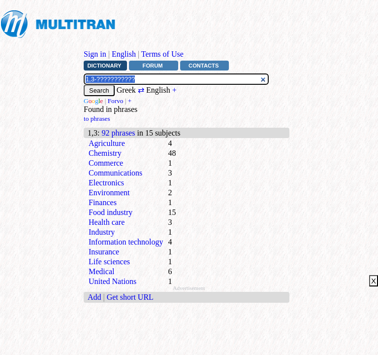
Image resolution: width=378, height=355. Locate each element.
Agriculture (107, 143)
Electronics (106, 182)
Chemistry (105, 153)
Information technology (126, 242)
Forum (153, 66)
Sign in (95, 54)
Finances (103, 202)
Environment (109, 192)
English (124, 54)
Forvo (116, 101)
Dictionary (104, 66)
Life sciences (109, 261)
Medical (101, 271)
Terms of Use (162, 54)
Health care (107, 222)
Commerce (106, 163)
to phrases (97, 118)
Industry (102, 232)
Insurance (104, 252)
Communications (115, 173)
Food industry (110, 212)
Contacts (204, 66)
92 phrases (118, 133)
